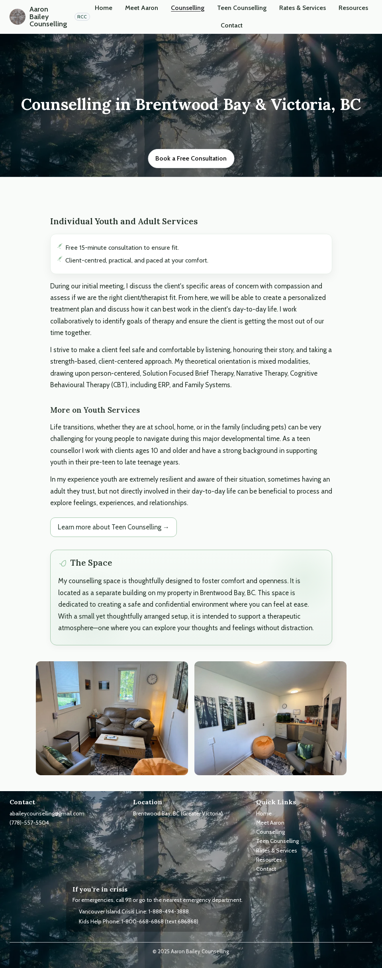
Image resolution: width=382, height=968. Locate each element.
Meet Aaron (141, 8)
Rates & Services (302, 8)
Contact (232, 25)
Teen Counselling (241, 8)
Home (103, 8)
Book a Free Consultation (191, 158)
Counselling (187, 8)
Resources (353, 8)
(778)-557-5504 (29, 822)
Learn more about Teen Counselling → (114, 527)
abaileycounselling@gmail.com (47, 813)
